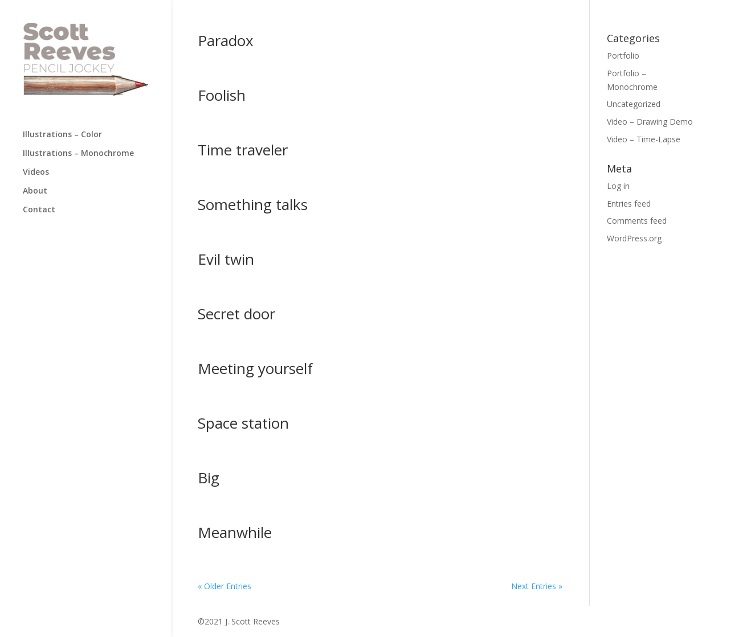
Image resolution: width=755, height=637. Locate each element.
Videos (36, 172)
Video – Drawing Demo (650, 121)
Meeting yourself (255, 368)
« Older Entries (224, 586)
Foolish (222, 95)
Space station (243, 423)
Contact (39, 210)
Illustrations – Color (62, 134)
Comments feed (637, 220)
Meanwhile (235, 532)
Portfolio (623, 55)
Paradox (226, 40)
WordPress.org (634, 238)
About (35, 191)
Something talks (253, 204)
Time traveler (243, 149)
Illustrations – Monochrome (78, 153)
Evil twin (226, 259)
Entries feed (629, 203)
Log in (618, 185)
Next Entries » (536, 586)
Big (208, 477)
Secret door (236, 313)
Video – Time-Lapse (643, 139)
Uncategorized (633, 103)
